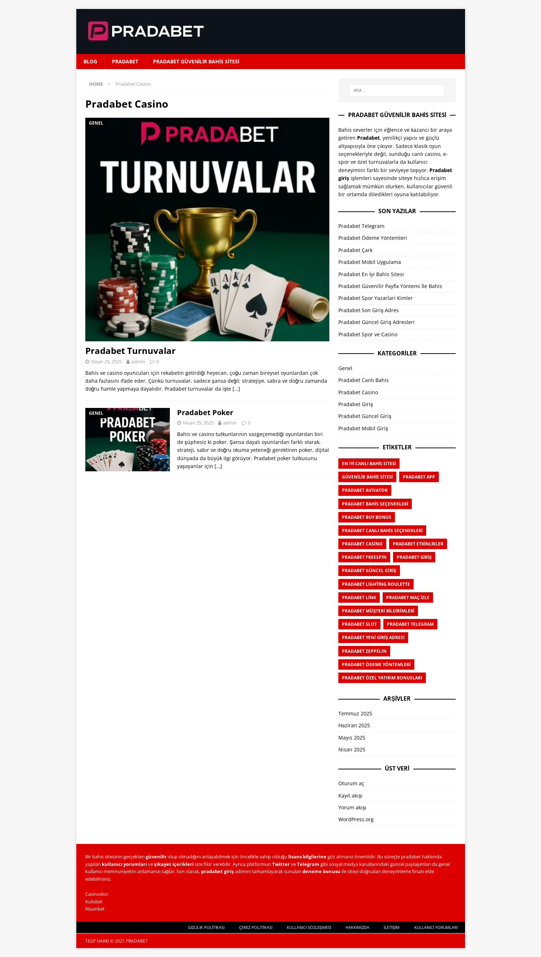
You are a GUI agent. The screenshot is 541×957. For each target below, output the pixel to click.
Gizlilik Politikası (206, 927)
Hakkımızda (357, 927)
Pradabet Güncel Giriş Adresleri (376, 322)
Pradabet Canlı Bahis (363, 380)
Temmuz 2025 (355, 713)
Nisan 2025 (351, 749)
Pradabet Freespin (364, 557)
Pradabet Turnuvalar (130, 350)
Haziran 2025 (354, 725)
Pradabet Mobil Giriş (363, 428)
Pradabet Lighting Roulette (376, 584)
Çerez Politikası (255, 927)
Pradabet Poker (205, 412)
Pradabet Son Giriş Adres (368, 310)
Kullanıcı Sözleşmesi (309, 927)
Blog (90, 61)
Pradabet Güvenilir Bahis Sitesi (196, 61)
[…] (236, 388)
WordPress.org (356, 819)
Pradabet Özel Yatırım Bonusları (382, 678)
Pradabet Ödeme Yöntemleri (372, 237)
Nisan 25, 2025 (106, 361)
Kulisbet (94, 901)
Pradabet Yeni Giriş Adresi (373, 637)
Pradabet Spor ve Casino (367, 334)
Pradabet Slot (359, 624)
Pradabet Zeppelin (364, 651)
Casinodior (96, 894)
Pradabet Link (359, 597)
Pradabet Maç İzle (407, 597)
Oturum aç (351, 783)
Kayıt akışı (350, 795)
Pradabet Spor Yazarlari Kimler (375, 298)
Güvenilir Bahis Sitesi (367, 477)
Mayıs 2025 (351, 737)
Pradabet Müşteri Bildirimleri (378, 611)
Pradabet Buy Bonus (366, 517)
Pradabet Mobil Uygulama (369, 262)
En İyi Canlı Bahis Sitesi (369, 463)
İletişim (392, 927)
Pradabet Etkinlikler (418, 544)
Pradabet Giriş (355, 404)
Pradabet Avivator (364, 490)
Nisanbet (95, 909)
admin (138, 361)
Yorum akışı (352, 807)
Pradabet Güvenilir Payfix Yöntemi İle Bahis (390, 286)
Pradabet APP (419, 477)
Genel (345, 368)
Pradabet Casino (358, 392)
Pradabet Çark (355, 250)
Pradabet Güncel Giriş (364, 416)
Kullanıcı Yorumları (436, 927)
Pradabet (125, 61)
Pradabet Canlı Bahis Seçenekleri (382, 530)
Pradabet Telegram (361, 226)
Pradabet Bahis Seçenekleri (375, 504)
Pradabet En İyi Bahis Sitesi (371, 274)
